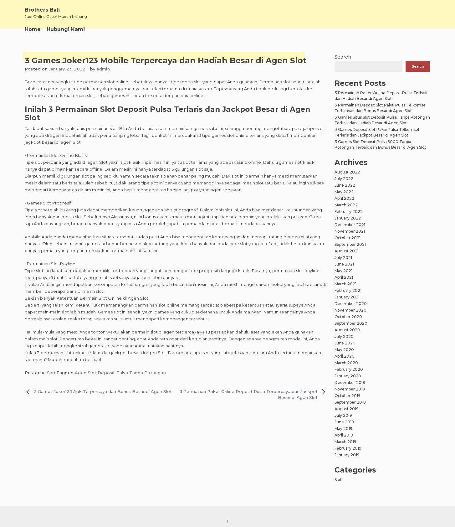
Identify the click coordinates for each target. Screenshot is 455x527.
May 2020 (344, 349)
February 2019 (348, 448)
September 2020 (351, 323)
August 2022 (347, 172)
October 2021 (347, 237)
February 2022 (349, 211)
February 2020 (349, 369)
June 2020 (345, 343)
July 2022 (344, 178)
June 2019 (344, 422)
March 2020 (346, 362)
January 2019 (347, 454)
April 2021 (344, 277)
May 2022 (344, 191)
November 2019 (350, 389)
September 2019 (350, 402)
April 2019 (344, 435)
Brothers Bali (42, 10)
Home (33, 29)
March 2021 (345, 284)
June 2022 (345, 185)
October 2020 (348, 316)
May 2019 (343, 428)
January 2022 (348, 218)
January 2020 (348, 376)
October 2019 (347, 395)
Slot (51, 372)
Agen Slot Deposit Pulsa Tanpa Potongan (120, 372)
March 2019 (345, 441)
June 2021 (344, 264)
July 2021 (343, 257)
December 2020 (351, 303)
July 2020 (344, 336)
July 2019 (343, 415)
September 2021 (350, 244)
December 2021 (350, 224)
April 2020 (345, 356)
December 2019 (350, 382)
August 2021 (347, 251)
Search (343, 57)
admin (103, 68)
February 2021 (348, 290)
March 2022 (346, 205)
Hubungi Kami (66, 29)
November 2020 (350, 310)
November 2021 (350, 231)
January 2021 (347, 297)
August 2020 (347, 330)
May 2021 (343, 270)
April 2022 (344, 198)
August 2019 (347, 408)
